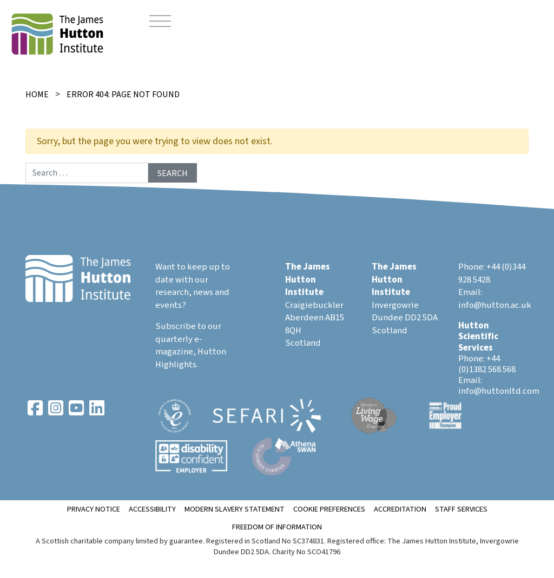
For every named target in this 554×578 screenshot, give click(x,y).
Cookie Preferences (329, 509)
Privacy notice (93, 509)
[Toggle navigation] (160, 22)
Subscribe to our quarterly (188, 333)
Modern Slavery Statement (234, 509)
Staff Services (461, 509)
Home (37, 94)
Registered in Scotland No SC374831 (265, 541)
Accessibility (152, 509)
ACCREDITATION (400, 509)
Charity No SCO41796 (306, 551)
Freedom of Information (277, 527)
